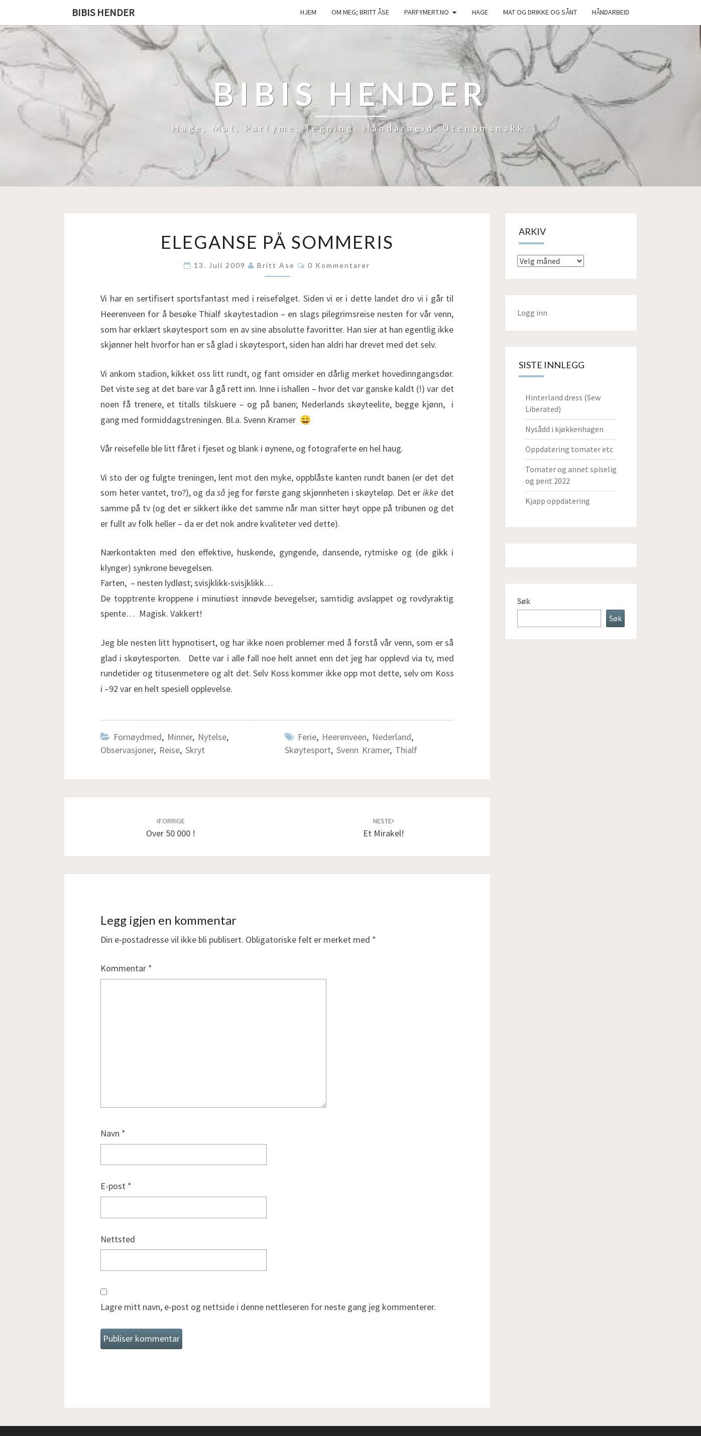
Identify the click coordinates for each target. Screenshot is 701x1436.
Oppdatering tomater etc (569, 449)
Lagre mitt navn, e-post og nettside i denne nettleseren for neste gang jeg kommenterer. (268, 1307)
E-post (116, 1186)
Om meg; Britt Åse (360, 12)
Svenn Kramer (363, 750)
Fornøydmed (137, 737)
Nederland (391, 737)
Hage (480, 12)
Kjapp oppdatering (557, 501)
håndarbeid (610, 12)
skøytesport (308, 750)
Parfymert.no (426, 12)
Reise (169, 750)
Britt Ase (276, 265)
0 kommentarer (339, 265)
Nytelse (212, 737)
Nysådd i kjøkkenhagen (564, 429)
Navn (113, 1133)
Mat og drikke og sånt (540, 12)
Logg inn (532, 313)
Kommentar (126, 968)
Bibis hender (103, 12)
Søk (523, 601)
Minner (179, 737)
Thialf (406, 750)
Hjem (308, 12)
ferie (307, 737)
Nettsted (117, 1239)
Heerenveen (344, 737)
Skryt (195, 750)
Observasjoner (127, 750)
